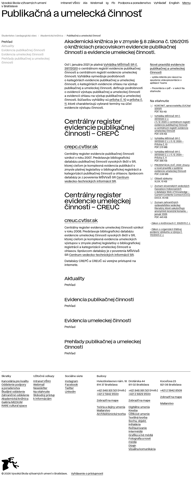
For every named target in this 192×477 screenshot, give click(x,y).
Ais (85, 3)
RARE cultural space (14, 406)
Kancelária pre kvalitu (15, 381)
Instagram (71, 381)
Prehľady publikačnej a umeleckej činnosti (26, 60)
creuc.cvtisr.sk (81, 220)
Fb (113, 3)
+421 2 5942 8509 (171, 390)
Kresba (133, 410)
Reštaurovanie (138, 428)
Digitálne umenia (139, 407)
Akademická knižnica (51, 36)
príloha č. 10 (118, 99)
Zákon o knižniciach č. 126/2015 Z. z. (171, 223)
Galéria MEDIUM (12, 402)
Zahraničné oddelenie (15, 395)
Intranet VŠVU (70, 3)
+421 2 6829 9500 (140, 394)
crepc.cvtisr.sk (81, 147)
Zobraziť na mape (107, 400)
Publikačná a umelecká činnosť (83, 36)
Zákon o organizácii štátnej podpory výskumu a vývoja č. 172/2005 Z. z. (166, 232)
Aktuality (8, 46)
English (174, 3)
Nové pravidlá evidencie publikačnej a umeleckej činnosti (167, 68)
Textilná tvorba (138, 417)
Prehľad (7, 42)
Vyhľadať (160, 3)
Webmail (96, 3)
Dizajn (132, 446)
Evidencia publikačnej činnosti (23, 50)
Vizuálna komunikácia (142, 449)
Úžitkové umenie (139, 414)
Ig (107, 3)
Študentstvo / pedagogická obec (19, 36)
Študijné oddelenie (13, 392)
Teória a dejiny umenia (111, 407)
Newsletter (40, 388)
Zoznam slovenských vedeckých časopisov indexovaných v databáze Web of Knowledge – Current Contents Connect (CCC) (172, 192)
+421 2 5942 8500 (108, 394)
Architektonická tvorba (111, 414)
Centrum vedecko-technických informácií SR (101, 255)
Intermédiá (135, 431)
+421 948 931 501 (107, 390)
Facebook (71, 385)
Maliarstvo (103, 410)
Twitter (69, 388)
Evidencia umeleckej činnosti (23, 54)
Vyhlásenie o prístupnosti (87, 473)
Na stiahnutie (41, 392)
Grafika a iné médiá (141, 435)
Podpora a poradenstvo (134, 3)
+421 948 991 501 (139, 390)
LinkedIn (70, 392)
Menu (186, 3)
